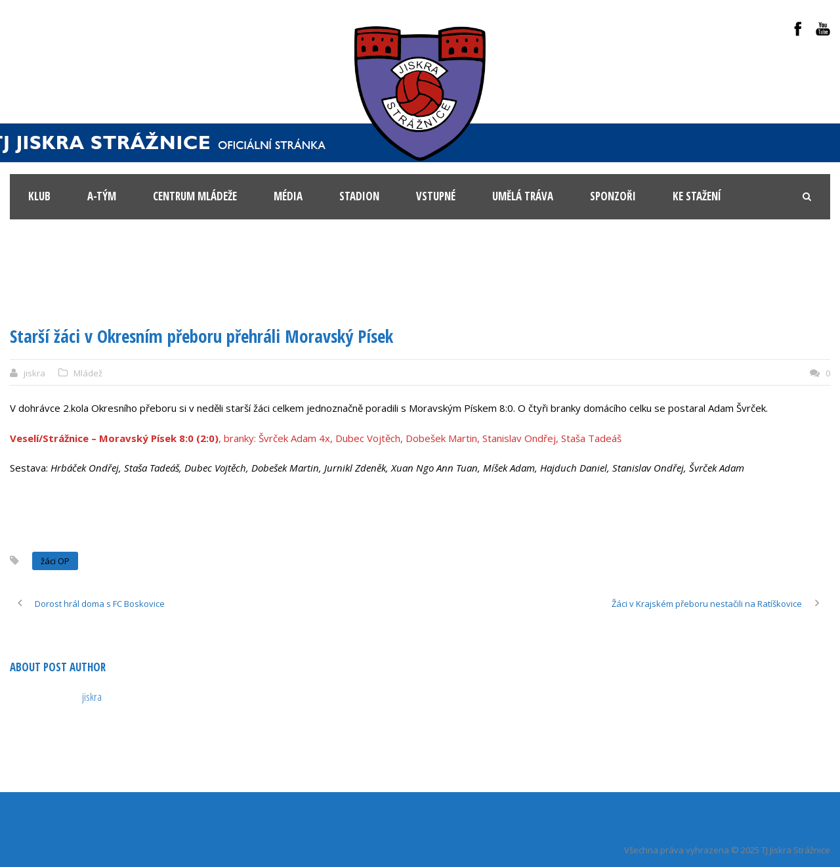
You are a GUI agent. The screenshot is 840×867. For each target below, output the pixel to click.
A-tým (101, 196)
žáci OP (55, 561)
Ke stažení (697, 196)
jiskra (34, 373)
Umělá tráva (522, 196)
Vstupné (435, 196)
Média (288, 196)
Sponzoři (613, 196)
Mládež (88, 373)
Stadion (359, 196)
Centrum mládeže (195, 196)
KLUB (39, 196)
